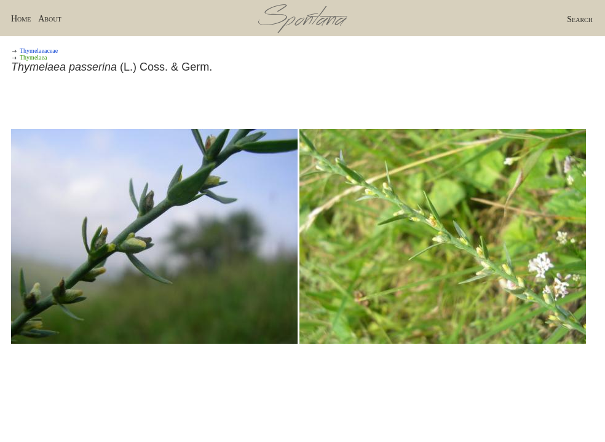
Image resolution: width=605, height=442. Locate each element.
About (49, 18)
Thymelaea (33, 57)
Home (21, 18)
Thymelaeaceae (39, 50)
